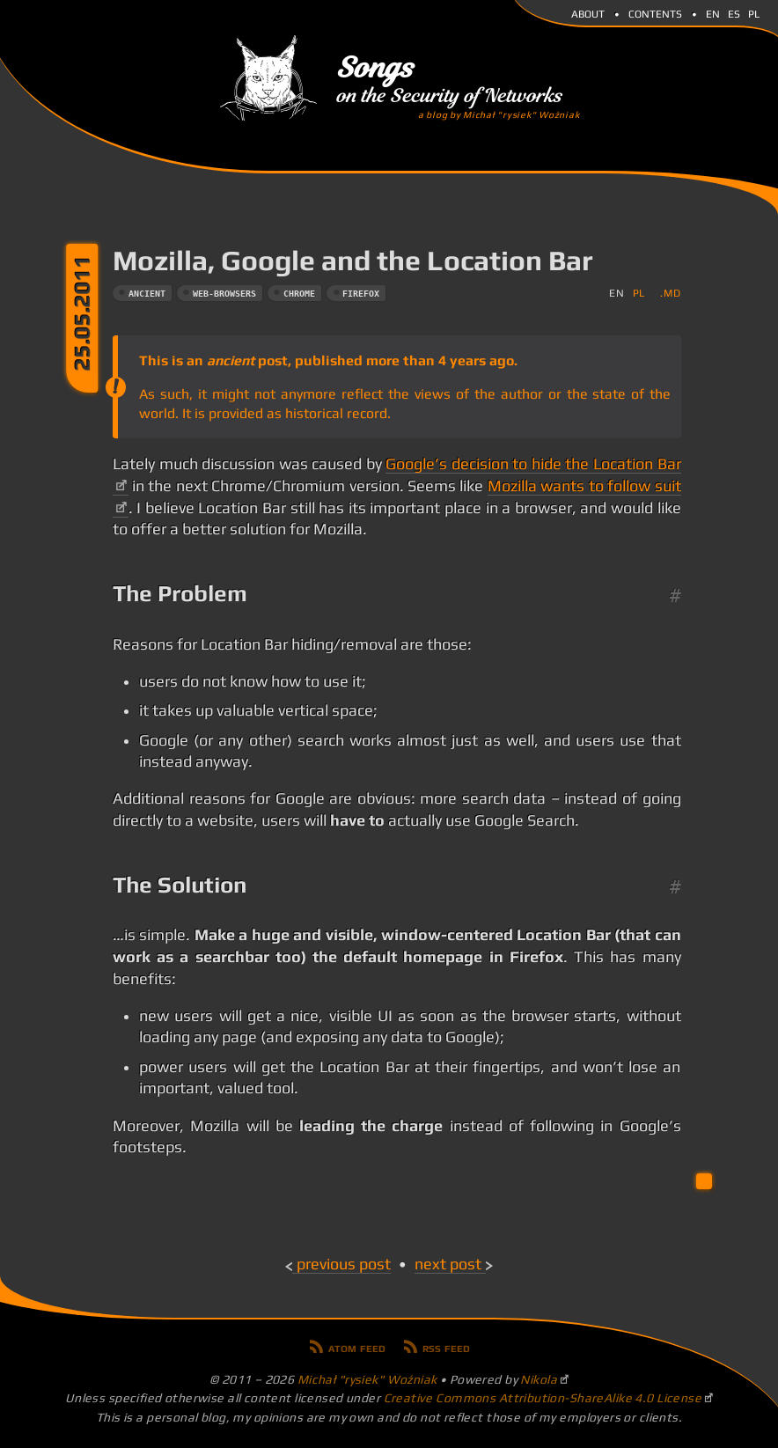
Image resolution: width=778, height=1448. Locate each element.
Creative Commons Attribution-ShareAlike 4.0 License (543, 1398)
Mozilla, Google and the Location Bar (353, 260)
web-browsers (224, 293)
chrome (299, 293)
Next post (448, 1264)
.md (670, 292)
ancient (146, 293)
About (588, 12)
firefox (360, 293)
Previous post (344, 1264)
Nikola (538, 1379)
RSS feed (446, 1347)
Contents (655, 12)
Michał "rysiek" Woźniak (367, 1379)
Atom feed (356, 1347)
